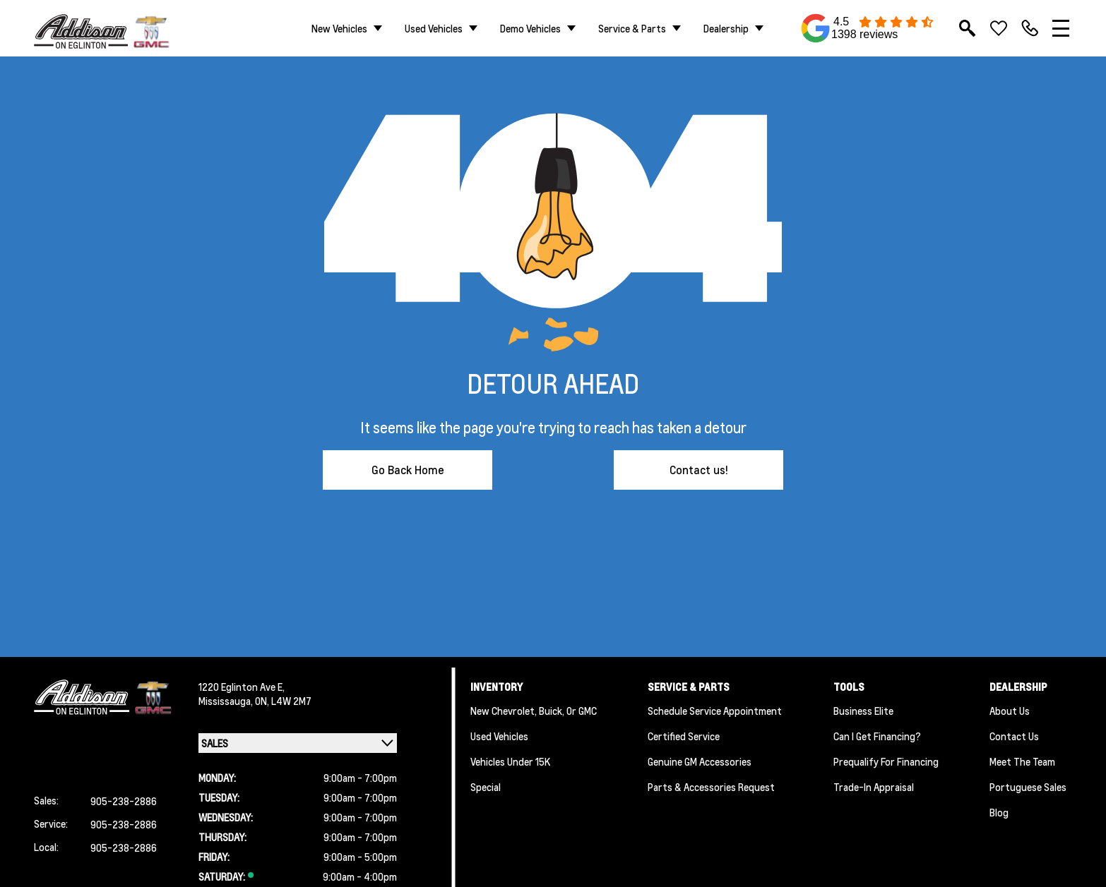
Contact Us (1014, 736)
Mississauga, (226, 700)
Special (485, 786)
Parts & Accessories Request (711, 786)
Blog (999, 812)
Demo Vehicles (530, 28)
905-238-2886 (123, 801)
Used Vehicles (434, 28)
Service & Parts (632, 28)
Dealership (726, 28)
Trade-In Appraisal (873, 786)
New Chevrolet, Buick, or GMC (533, 710)
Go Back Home (407, 469)
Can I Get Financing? (877, 736)
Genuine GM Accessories (699, 761)
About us (1009, 710)
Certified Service (684, 736)
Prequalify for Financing (886, 761)
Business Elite (863, 710)
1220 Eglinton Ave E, (241, 686)
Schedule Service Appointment (715, 710)
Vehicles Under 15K (510, 761)
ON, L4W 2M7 (283, 700)
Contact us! (699, 469)
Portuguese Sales (1027, 786)
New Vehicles (339, 28)
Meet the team (1022, 761)
